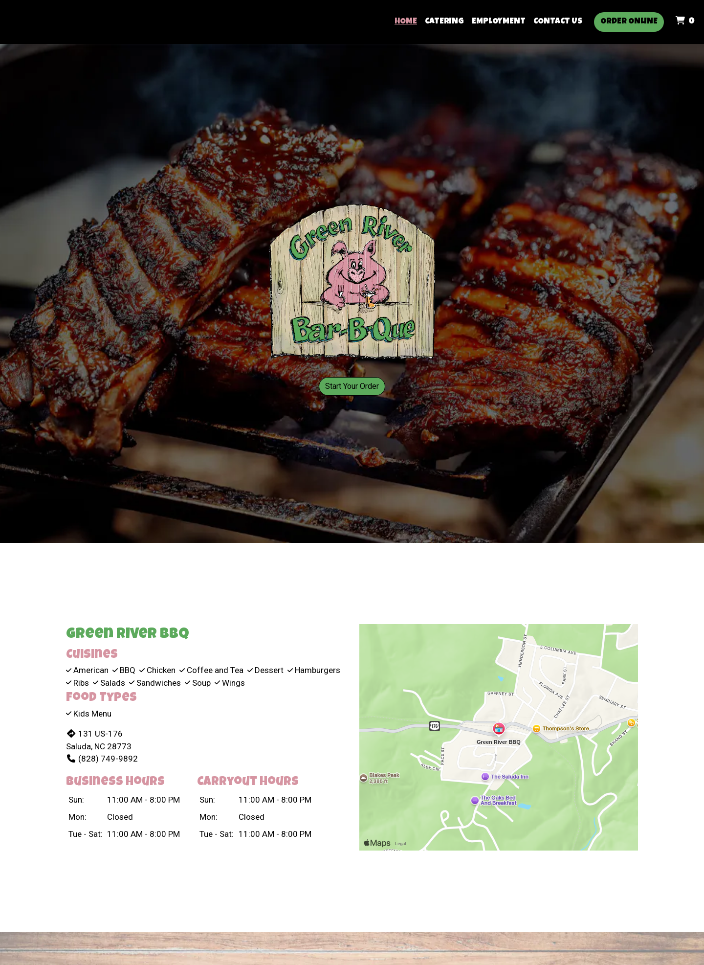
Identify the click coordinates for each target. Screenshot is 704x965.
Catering (444, 22)
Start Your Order (352, 386)
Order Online (629, 22)
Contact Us (557, 22)
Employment (499, 22)
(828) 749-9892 (102, 758)
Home (406, 22)
